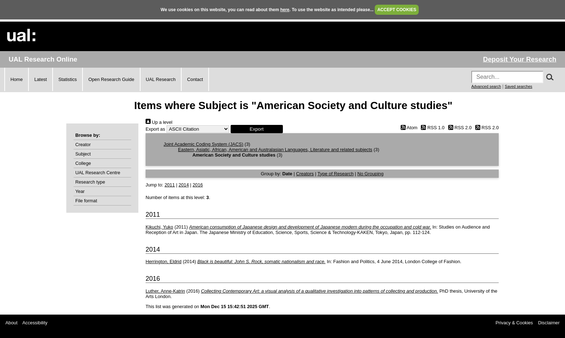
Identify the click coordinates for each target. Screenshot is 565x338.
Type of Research (335, 173)
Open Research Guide (111, 79)
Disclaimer (549, 322)
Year (80, 191)
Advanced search (486, 86)
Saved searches (518, 86)
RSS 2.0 (459, 127)
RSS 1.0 (432, 127)
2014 (184, 185)
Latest (40, 79)
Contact (195, 79)
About (11, 322)
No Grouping (370, 173)
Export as (155, 129)
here (284, 9)
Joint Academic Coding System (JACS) (203, 144)
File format (86, 200)
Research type (90, 182)
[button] (257, 129)
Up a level (159, 122)
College (83, 163)
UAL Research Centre (97, 172)
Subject (83, 154)
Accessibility (35, 322)
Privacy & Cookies (514, 322)
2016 (197, 185)
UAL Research (161, 79)
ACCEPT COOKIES (396, 9)
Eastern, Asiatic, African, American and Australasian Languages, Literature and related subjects (275, 149)
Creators (305, 173)
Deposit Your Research (519, 59)
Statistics (67, 79)
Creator (83, 144)
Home (16, 79)
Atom (407, 127)
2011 (170, 185)
